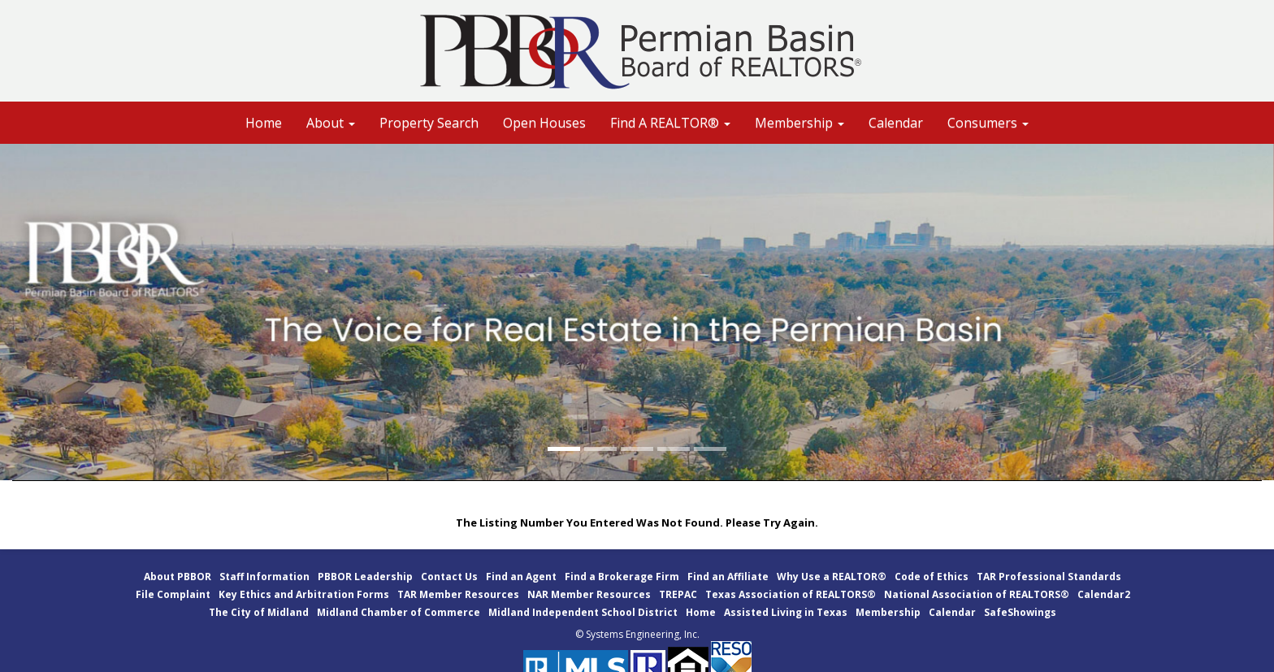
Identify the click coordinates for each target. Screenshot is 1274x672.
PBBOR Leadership (365, 576)
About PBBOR (177, 576)
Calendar (896, 123)
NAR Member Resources (589, 594)
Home (263, 123)
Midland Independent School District (583, 612)
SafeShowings (1020, 612)
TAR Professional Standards (1049, 576)
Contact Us (449, 576)
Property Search (429, 123)
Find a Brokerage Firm (622, 576)
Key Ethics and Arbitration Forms (304, 594)
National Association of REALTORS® (976, 594)
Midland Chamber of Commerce (398, 612)
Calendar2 (1103, 594)
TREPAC (678, 594)
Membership (888, 612)
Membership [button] (799, 123)
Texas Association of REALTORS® (790, 594)
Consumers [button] (988, 123)
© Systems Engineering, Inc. (637, 634)
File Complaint (173, 594)
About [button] (330, 123)
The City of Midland (259, 612)
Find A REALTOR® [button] (670, 123)
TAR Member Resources (458, 594)
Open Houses (544, 123)
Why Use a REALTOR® (831, 576)
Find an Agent (521, 576)
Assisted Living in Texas (785, 612)
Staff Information (264, 576)
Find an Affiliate (728, 576)
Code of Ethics (931, 576)
